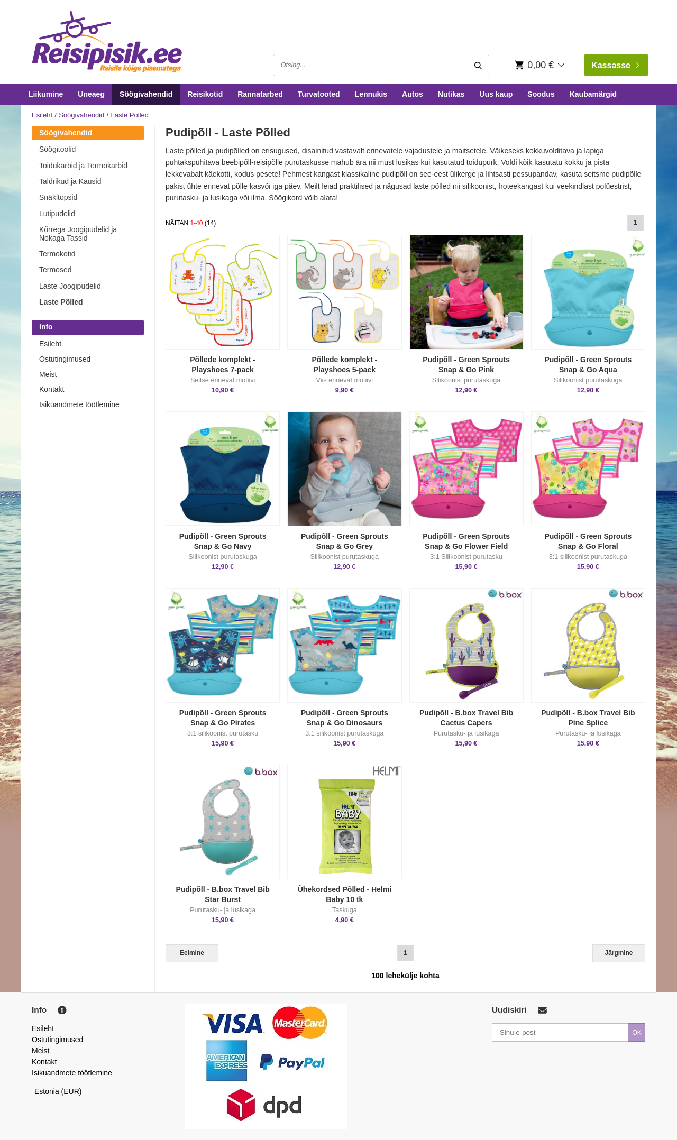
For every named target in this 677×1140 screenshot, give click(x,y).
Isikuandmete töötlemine (79, 404)
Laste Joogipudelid (70, 286)
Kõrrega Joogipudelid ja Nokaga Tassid (78, 233)
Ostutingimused (64, 359)
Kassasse (615, 65)
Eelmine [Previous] (192, 953)
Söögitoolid (57, 149)
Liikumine (46, 94)
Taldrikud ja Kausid (70, 181)
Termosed (55, 269)
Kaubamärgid (593, 94)
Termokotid (57, 254)
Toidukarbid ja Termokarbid (83, 165)
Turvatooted (319, 94)
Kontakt (51, 389)
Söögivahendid (146, 94)
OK (637, 1032)
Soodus (540, 94)
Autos (412, 94)
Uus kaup (496, 94)
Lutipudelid (57, 213)
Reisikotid (205, 94)
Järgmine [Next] (619, 953)
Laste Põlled (61, 302)
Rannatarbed (260, 94)
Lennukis (371, 94)
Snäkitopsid (58, 197)
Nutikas (451, 94)
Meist (48, 374)
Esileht (42, 115)
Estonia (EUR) (58, 1091)
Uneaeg (91, 94)
